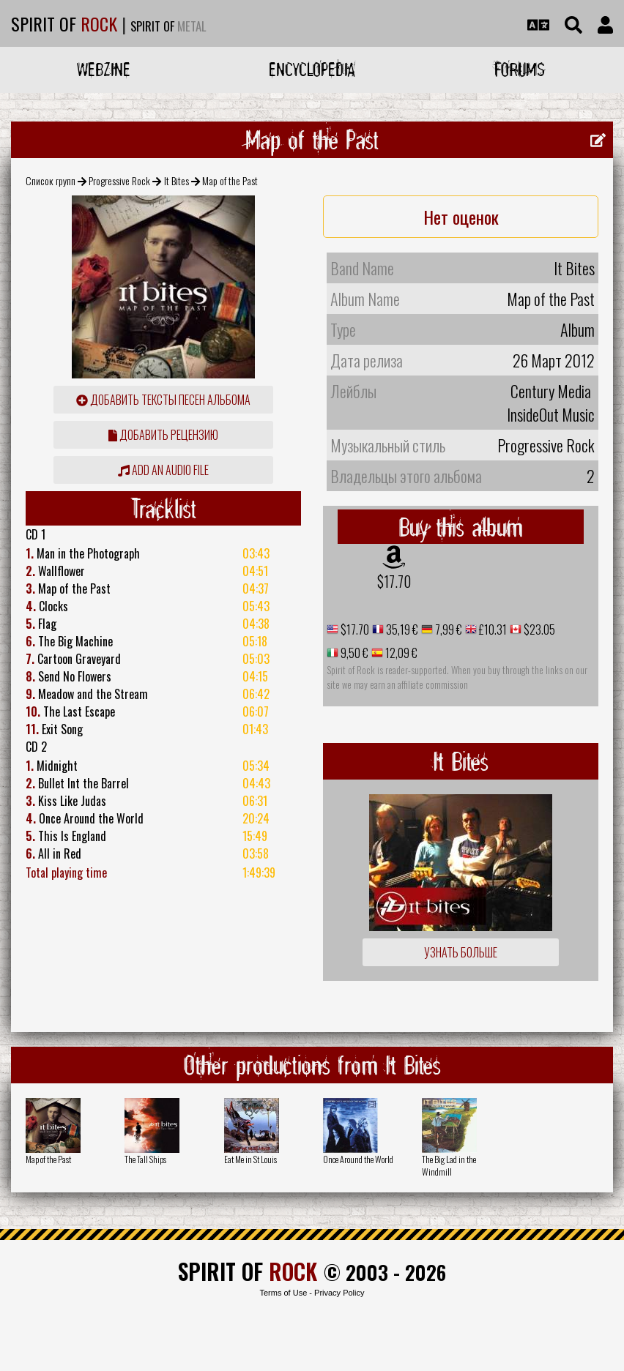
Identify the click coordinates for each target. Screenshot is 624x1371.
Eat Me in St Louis (250, 1159)
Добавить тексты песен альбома (163, 399)
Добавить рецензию (163, 435)
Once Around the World (358, 1159)
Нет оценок (461, 216)
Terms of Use (283, 1292)
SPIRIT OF (64, 23)
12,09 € (400, 653)
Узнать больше (460, 952)
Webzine (103, 69)
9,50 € (353, 653)
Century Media (550, 391)
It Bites (176, 180)
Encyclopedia (312, 69)
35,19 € (401, 629)
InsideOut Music (551, 414)
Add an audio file (163, 470)
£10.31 (492, 629)
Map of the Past (48, 1159)
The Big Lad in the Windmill (449, 1165)
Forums (519, 69)
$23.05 (538, 629)
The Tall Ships (145, 1159)
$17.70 (394, 581)
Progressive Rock (119, 180)
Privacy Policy (339, 1292)
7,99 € (447, 629)
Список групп (50, 180)
